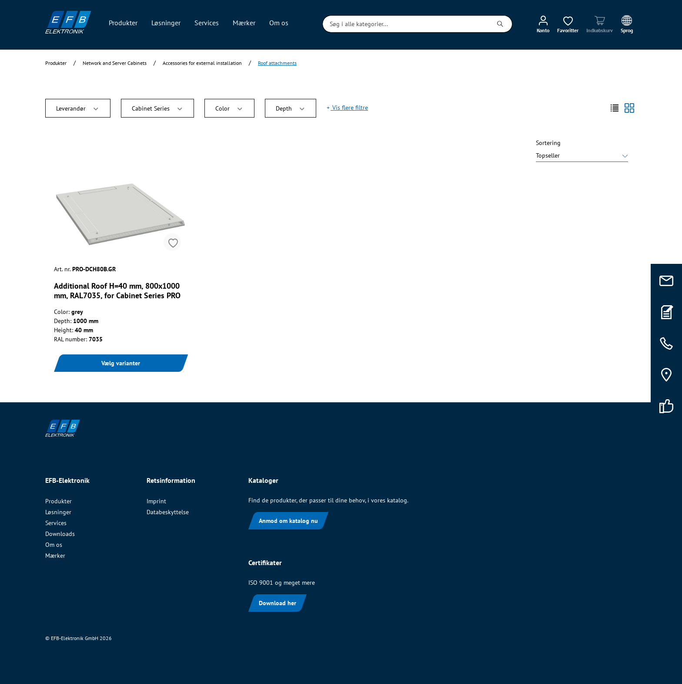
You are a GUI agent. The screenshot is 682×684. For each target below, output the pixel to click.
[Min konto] (543, 24)
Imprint (156, 501)
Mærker (55, 555)
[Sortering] (582, 156)
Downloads (60, 534)
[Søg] (500, 24)
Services (56, 523)
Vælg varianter (120, 363)
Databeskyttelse (168, 512)
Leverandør (78, 107)
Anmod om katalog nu (288, 521)
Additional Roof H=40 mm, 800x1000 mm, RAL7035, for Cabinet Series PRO (117, 290)
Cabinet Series (158, 107)
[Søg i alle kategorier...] (405, 24)
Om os (53, 545)
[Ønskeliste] (567, 24)
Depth (291, 107)
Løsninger (58, 512)
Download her (277, 603)
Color (229, 107)
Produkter (58, 501)
